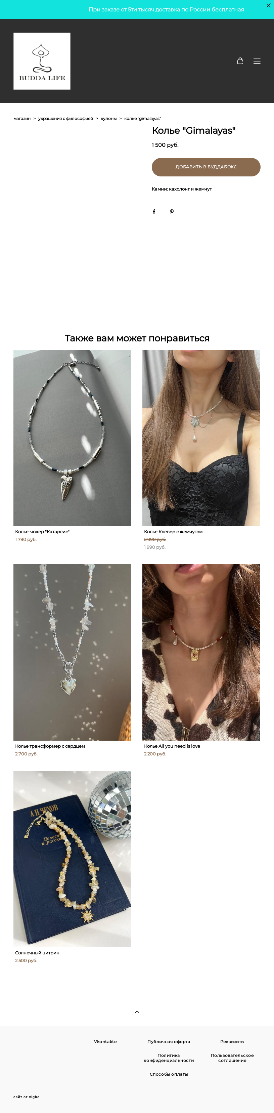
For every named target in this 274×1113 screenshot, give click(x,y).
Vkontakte (105, 1041)
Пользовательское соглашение (232, 1058)
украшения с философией (65, 118)
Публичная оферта (168, 1041)
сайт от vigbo (26, 1097)
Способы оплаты (169, 1074)
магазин (22, 118)
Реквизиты (232, 1041)
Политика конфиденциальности (169, 1058)
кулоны (109, 118)
